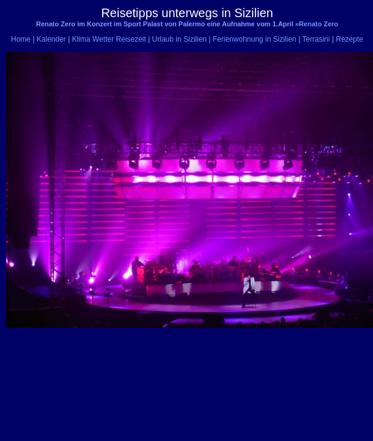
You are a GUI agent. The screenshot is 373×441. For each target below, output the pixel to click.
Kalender (51, 39)
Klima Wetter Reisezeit (110, 39)
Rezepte (349, 39)
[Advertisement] (187, 362)
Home (21, 39)
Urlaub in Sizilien (180, 39)
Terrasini (317, 39)
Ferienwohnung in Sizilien (255, 39)
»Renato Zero (316, 24)
